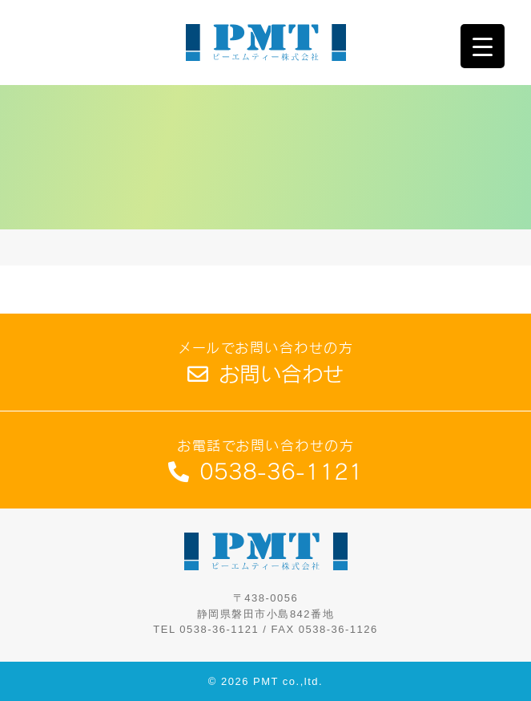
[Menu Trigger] (483, 46)
